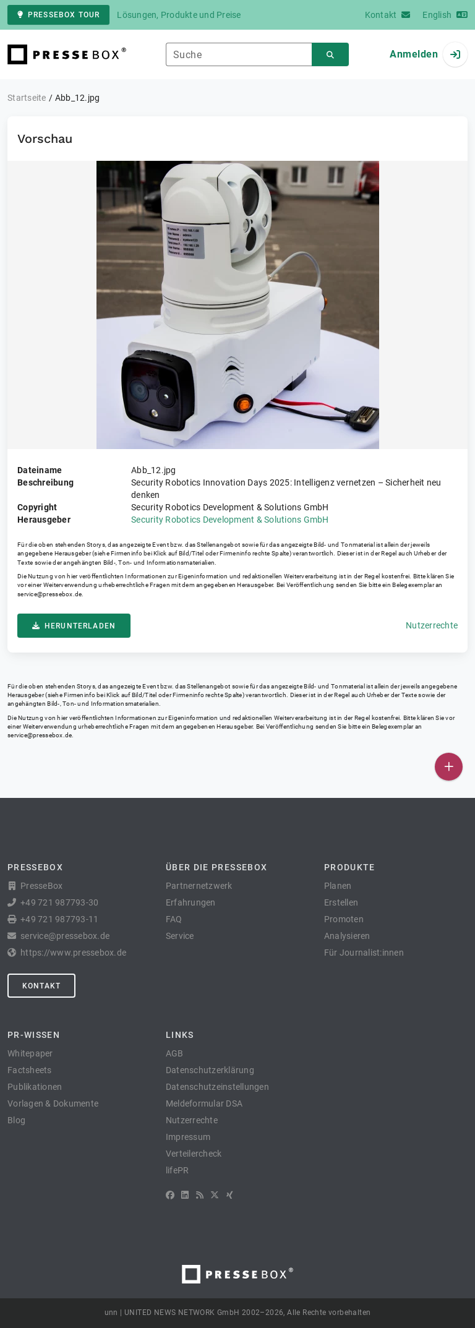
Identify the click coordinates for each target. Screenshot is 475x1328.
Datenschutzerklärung (210, 1070)
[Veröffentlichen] (449, 767)
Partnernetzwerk (199, 886)
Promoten (344, 919)
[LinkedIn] (185, 1195)
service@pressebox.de (49, 594)
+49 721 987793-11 (59, 919)
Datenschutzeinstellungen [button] (217, 1087)
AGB (175, 1053)
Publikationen (34, 1087)
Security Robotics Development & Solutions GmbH (230, 520)
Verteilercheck (194, 1154)
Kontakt (41, 986)
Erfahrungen (191, 902)
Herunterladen (74, 626)
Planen (338, 886)
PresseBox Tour (58, 15)
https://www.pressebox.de (73, 952)
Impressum (188, 1137)
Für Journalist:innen (364, 952)
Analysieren (347, 936)
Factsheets (29, 1070)
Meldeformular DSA (204, 1103)
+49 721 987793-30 (59, 902)
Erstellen (341, 902)
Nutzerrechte (432, 625)
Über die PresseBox (216, 867)
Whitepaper (30, 1053)
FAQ (174, 919)
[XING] (229, 1195)
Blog (16, 1120)
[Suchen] (330, 55)
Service (180, 936)
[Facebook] (170, 1195)
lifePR (177, 1170)
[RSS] (199, 1195)
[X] (214, 1195)
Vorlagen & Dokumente (52, 1103)
